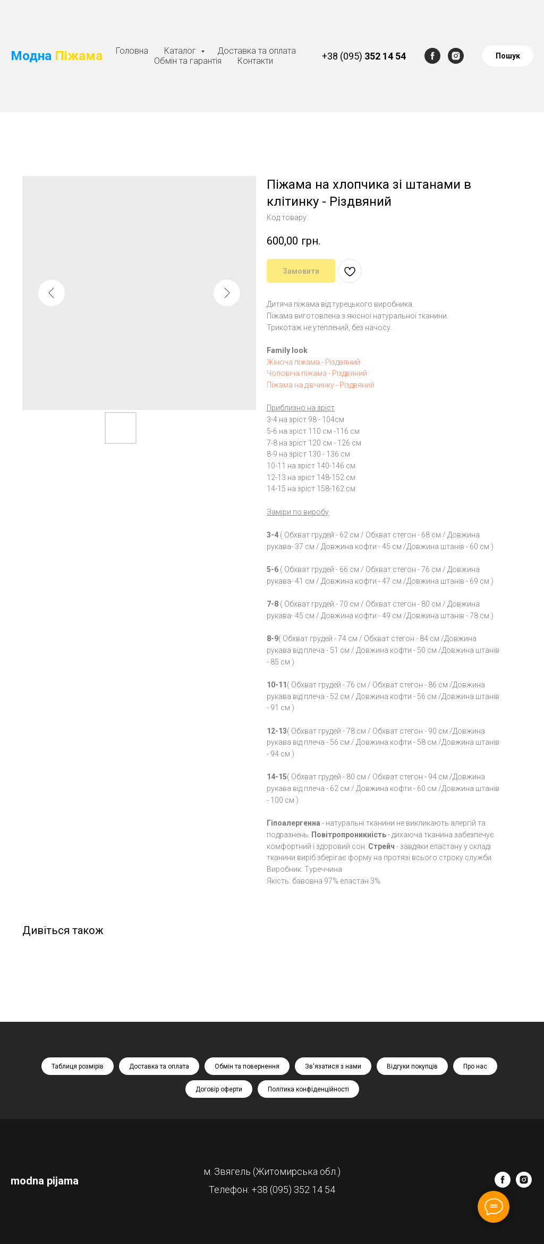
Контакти (255, 61)
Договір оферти (219, 1089)
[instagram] (456, 56)
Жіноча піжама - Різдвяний (313, 362)
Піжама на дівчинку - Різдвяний (321, 385)
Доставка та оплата (256, 51)
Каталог (181, 51)
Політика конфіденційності (308, 1089)
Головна (132, 51)
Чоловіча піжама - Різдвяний (317, 373)
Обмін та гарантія (188, 61)
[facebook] (432, 56)
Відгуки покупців (412, 1066)
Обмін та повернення (247, 1066)
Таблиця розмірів (78, 1066)
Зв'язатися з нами (333, 1066)
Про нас (475, 1066)
